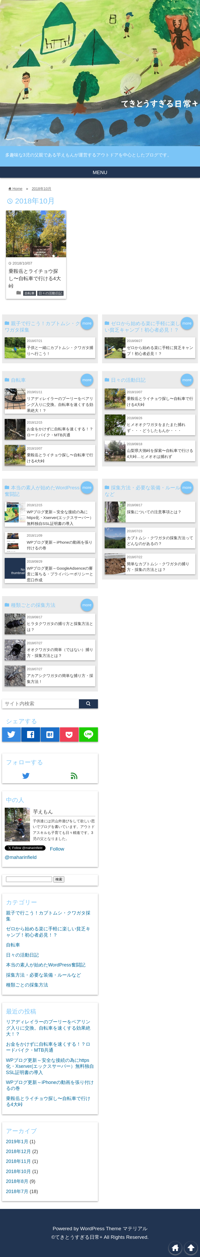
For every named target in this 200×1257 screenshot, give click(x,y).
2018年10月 (42, 189)
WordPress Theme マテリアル (113, 1228)
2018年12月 (18, 1151)
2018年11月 (18, 1161)
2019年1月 (17, 1141)
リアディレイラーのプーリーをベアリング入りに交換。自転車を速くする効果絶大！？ (60, 404)
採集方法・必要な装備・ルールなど (43, 975)
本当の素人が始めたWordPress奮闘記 (45, 965)
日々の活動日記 (50, 293)
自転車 (29, 293)
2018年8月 (17, 1181)
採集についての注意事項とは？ (154, 512)
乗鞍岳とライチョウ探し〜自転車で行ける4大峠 (35, 278)
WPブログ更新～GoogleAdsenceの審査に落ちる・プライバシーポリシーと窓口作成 (60, 574)
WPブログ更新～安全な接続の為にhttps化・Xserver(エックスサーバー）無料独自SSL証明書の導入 (60, 518)
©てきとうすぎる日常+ (76, 1237)
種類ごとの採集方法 (27, 985)
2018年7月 (17, 1191)
